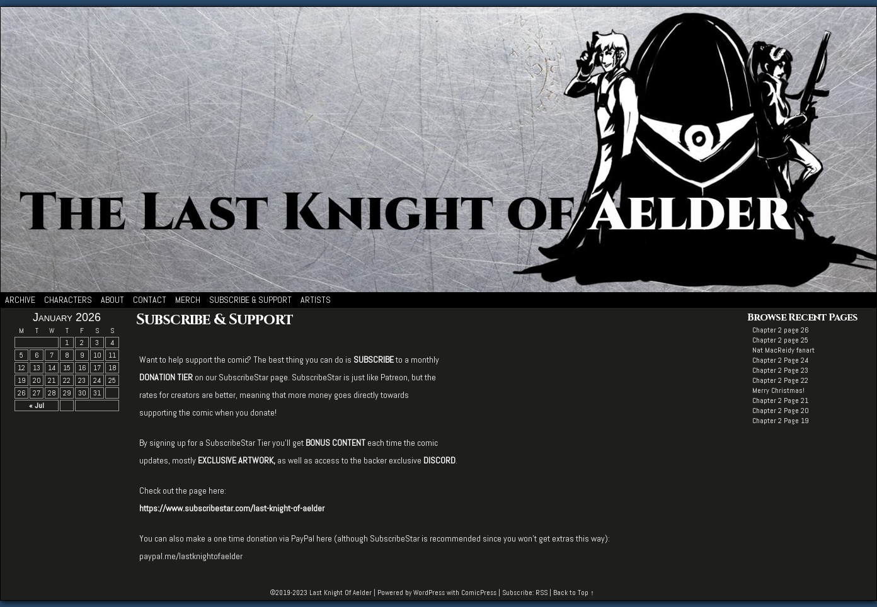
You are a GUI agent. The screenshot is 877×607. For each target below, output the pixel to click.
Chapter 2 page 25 (780, 340)
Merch (187, 299)
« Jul (36, 405)
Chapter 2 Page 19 (780, 421)
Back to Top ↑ (573, 592)
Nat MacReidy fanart (783, 350)
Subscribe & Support (250, 299)
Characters (68, 299)
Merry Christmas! (778, 390)
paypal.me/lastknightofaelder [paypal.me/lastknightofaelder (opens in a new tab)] (191, 556)
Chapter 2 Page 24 (780, 360)
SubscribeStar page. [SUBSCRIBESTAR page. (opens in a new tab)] (254, 377)
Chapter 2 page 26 (780, 330)
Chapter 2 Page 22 (780, 380)
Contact (149, 299)
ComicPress (478, 592)
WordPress (429, 592)
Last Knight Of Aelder (340, 592)
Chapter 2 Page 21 (780, 400)
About (112, 299)
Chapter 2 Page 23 (780, 370)
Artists (316, 299)
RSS (541, 592)
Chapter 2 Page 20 (780, 411)
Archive (20, 299)
